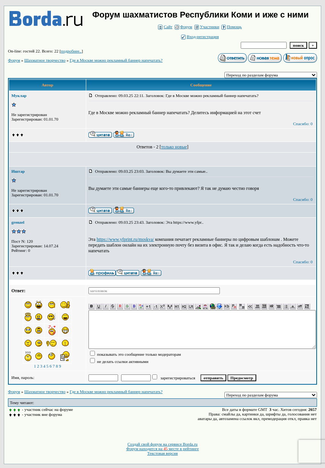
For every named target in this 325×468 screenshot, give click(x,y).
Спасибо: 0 (302, 123)
